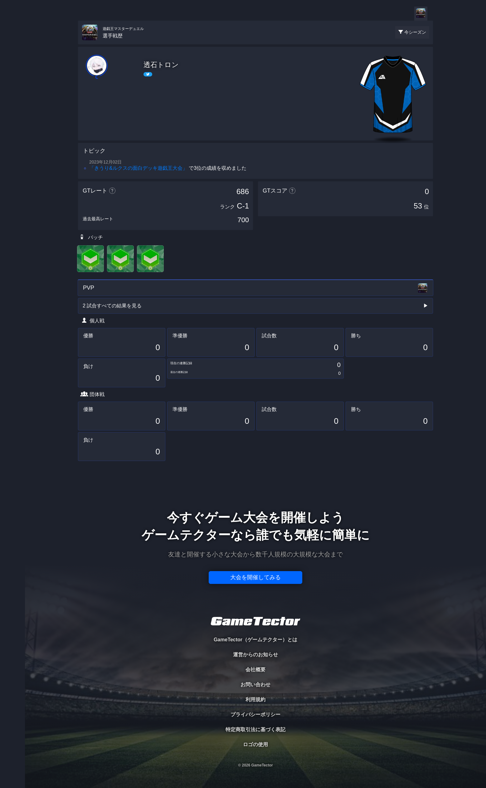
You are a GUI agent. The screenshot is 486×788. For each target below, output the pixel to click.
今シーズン (415, 32)
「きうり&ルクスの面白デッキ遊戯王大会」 (138, 168)
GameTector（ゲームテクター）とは (255, 639)
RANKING (12, 121)
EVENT (12, 146)
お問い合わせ (255, 684)
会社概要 (255, 669)
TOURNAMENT (12, 44)
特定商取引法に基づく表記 (255, 729)
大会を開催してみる (255, 577)
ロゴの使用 (255, 744)
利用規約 (255, 699)
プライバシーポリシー (255, 714)
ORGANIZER (12, 95)
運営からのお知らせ (255, 654)
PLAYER (12, 69)
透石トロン (161, 65)
